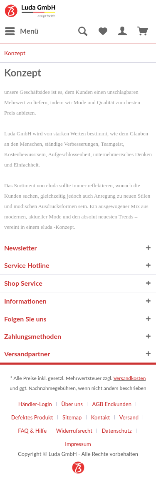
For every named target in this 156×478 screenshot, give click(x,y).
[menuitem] (21, 31)
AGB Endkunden (111, 404)
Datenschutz (117, 430)
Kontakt (100, 417)
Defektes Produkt (32, 417)
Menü (21, 30)
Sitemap (72, 417)
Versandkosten (129, 378)
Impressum (78, 444)
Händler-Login (35, 404)
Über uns (72, 404)
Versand (129, 417)
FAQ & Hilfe (32, 430)
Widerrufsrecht (74, 430)
